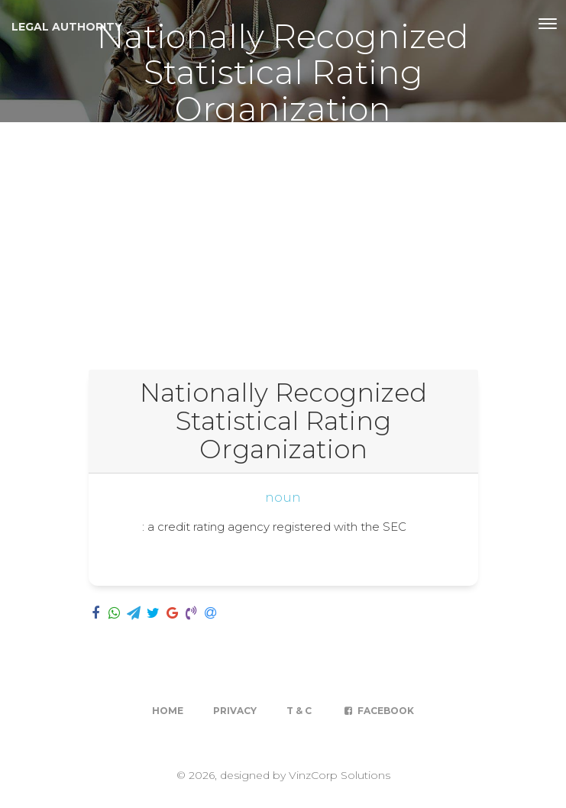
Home (167, 710)
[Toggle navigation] (547, 23)
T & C (299, 710)
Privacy (235, 710)
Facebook (377, 710)
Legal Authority (66, 27)
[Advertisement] (283, 237)
